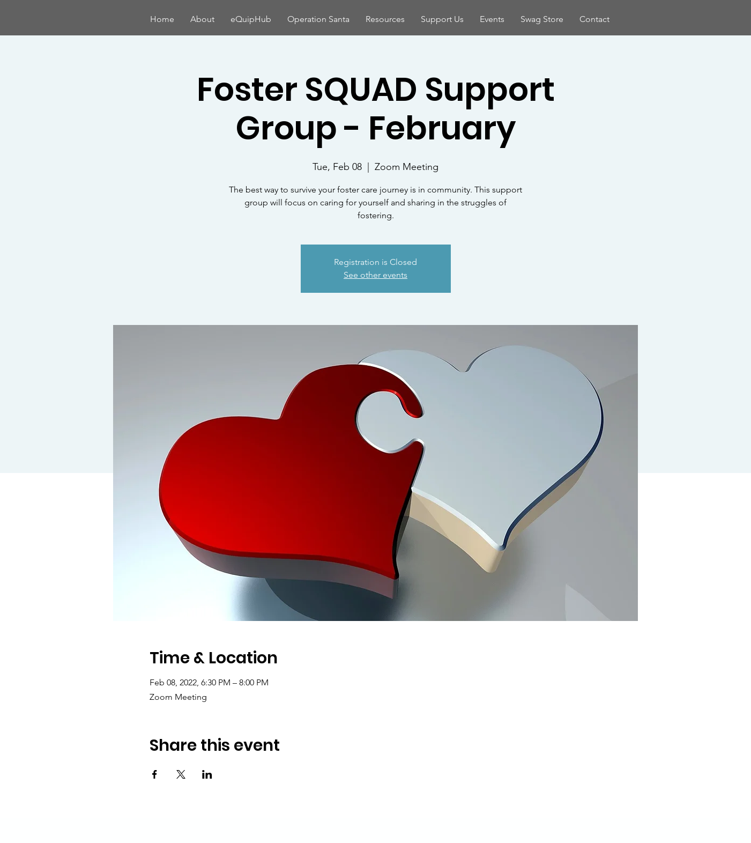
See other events (375, 275)
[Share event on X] (181, 774)
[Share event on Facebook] (155, 774)
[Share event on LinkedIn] (207, 774)
